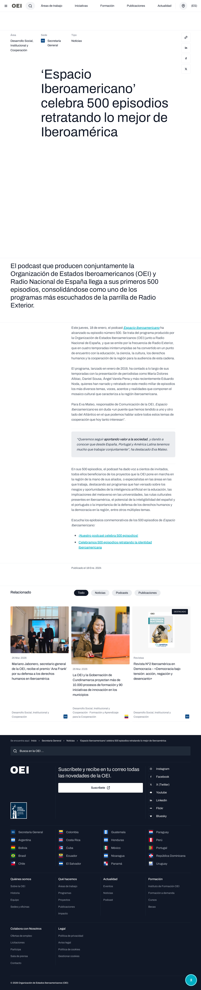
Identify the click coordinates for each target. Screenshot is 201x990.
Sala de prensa (19, 956)
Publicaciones (136, 5)
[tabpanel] (100, 664)
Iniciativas (81, 5)
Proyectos (64, 899)
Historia (15, 893)
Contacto (15, 963)
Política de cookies (69, 949)
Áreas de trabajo (51, 5)
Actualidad (164, 5)
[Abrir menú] (6, 6)
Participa (15, 949)
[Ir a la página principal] (17, 6)
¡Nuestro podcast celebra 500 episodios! (108, 535)
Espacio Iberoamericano (141, 327)
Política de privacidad (70, 935)
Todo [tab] (81, 592)
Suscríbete (100, 788)
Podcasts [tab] (122, 592)
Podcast (108, 899)
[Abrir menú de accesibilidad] (191, 980)
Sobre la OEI (17, 886)
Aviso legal (64, 942)
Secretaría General (51, 741)
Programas (64, 893)
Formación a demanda (161, 893)
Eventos (108, 886)
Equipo (14, 899)
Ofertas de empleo (21, 935)
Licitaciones (17, 942)
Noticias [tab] (100, 592)
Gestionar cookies (68, 956)
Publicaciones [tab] (147, 592)
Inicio (34, 741)
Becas (152, 906)
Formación (107, 5)
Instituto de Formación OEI (163, 886)
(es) (194, 5)
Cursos (152, 899)
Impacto (63, 913)
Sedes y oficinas (19, 906)
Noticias (70, 741)
